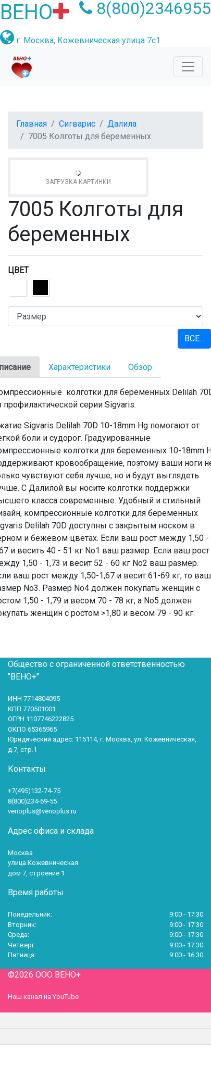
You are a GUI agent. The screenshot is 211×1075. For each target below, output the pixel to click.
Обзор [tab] (140, 367)
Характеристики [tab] (79, 367)
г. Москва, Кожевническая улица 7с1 (88, 40)
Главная (31, 124)
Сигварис (77, 124)
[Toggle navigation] (188, 66)
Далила (121, 124)
